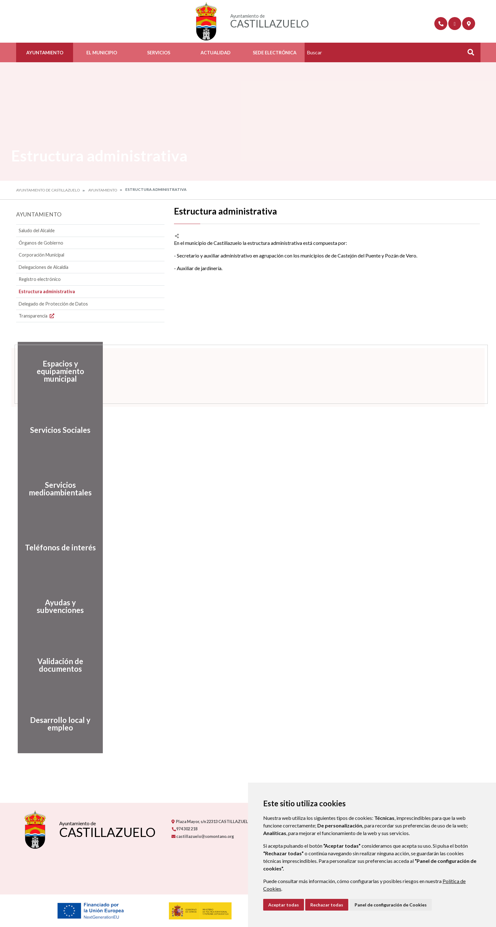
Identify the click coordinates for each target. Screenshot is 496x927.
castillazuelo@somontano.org (202, 836)
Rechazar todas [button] (326, 904)
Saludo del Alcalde (37, 230)
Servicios (158, 52)
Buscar (468, 54)
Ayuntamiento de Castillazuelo (48, 190)
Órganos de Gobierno (41, 242)
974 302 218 (184, 828)
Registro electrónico (40, 279)
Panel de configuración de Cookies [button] (391, 904)
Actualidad (216, 52)
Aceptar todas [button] (283, 904)
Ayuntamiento (44, 52)
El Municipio (101, 52)
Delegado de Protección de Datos (53, 303)
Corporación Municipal (41, 255)
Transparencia (37, 315)
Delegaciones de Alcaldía (43, 267)
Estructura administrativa (47, 291)
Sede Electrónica (274, 52)
